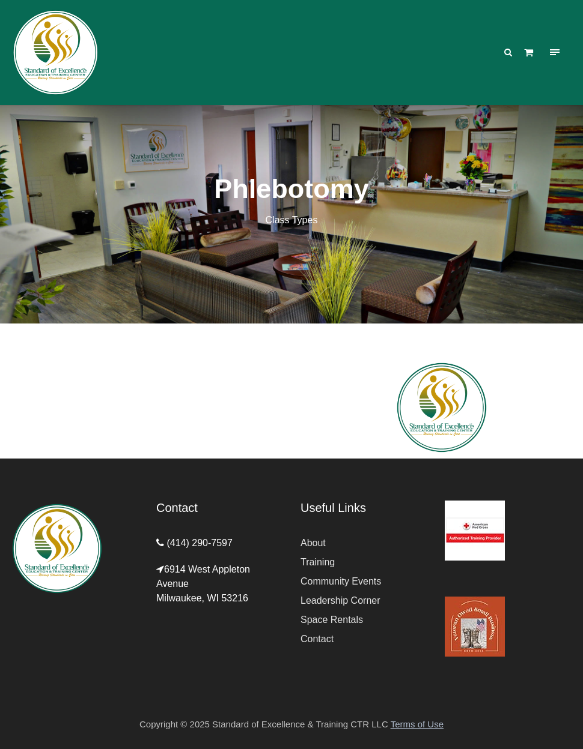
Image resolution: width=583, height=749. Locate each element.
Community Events (341, 581)
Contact (317, 639)
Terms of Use (417, 724)
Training (318, 562)
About (313, 543)
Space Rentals (332, 620)
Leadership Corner (340, 600)
